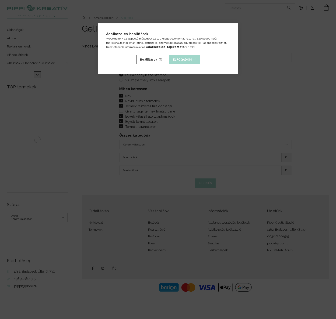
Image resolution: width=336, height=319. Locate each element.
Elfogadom (182, 59)
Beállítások (148, 59)
